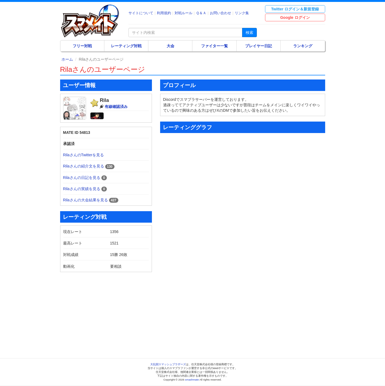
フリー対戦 (82, 46)
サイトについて (140, 13)
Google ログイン (295, 17)
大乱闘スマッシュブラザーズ (168, 364)
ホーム (67, 59)
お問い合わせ (220, 13)
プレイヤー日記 (258, 46)
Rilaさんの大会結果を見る (85, 200)
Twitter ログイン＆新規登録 (295, 9)
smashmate (192, 379)
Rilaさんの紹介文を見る (83, 166)
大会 (170, 46)
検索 (249, 32)
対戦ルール (183, 13)
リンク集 (242, 13)
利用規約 (164, 13)
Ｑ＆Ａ (201, 13)
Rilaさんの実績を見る (81, 189)
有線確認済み (116, 106)
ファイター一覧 (214, 46)
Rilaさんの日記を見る (81, 177)
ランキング (302, 46)
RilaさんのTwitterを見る (83, 155)
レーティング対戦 (126, 46)
